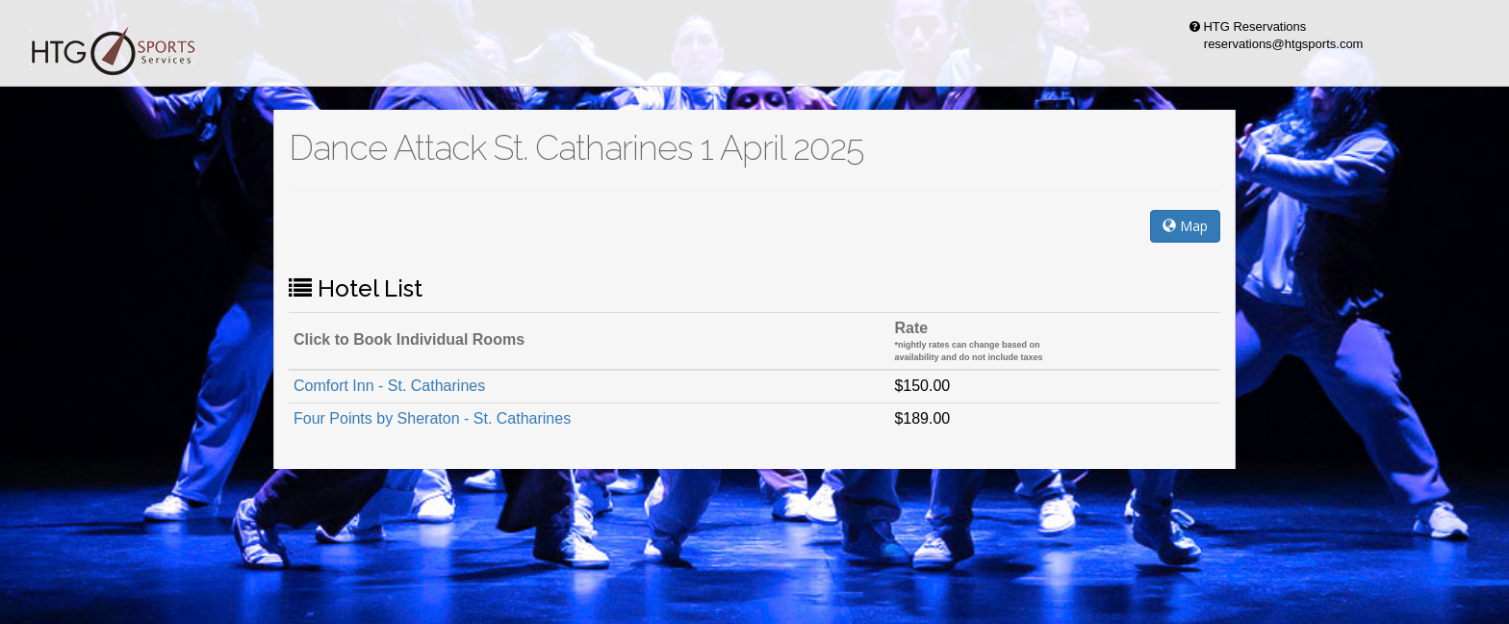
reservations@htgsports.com (1273, 44)
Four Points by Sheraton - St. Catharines (432, 418)
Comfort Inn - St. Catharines (389, 385)
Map (1185, 226)
